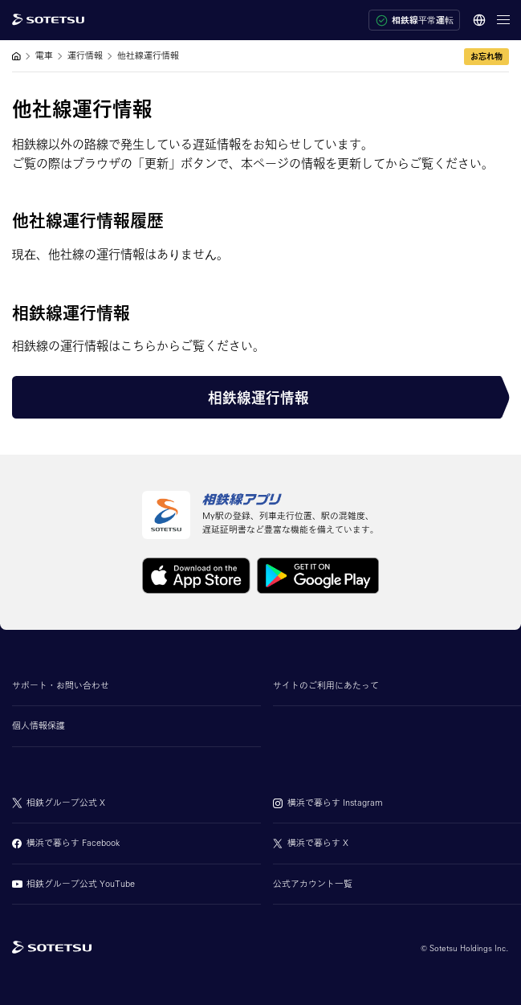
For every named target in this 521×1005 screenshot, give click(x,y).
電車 (44, 55)
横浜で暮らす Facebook (73, 843)
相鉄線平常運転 (415, 20)
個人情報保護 (38, 725)
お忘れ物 (486, 56)
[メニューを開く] (503, 20)
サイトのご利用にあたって (326, 685)
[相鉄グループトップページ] (52, 948)
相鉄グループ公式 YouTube (80, 884)
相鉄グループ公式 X (65, 803)
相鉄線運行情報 (258, 397)
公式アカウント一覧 (312, 884)
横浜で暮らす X (317, 843)
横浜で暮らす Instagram (335, 803)
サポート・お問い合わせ (60, 685)
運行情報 (85, 55)
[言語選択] (478, 20)
